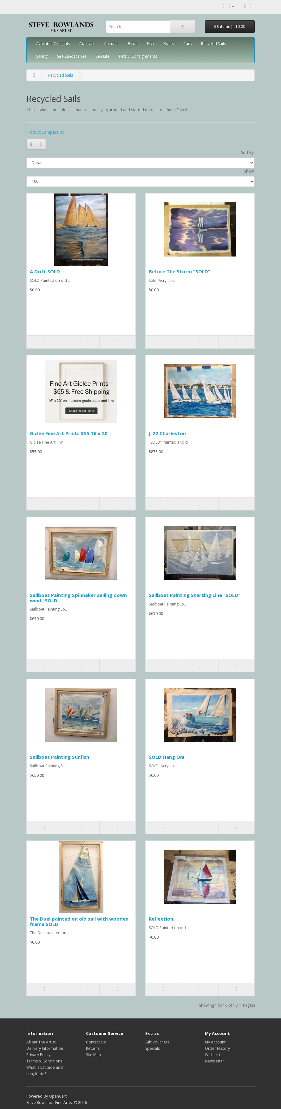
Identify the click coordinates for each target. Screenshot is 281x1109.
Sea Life (102, 56)
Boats (168, 43)
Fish (150, 43)
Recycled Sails (213, 43)
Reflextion (161, 919)
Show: (249, 171)
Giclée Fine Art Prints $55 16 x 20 (69, 433)
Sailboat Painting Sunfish (59, 757)
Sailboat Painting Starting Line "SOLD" (194, 595)
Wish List (212, 1054)
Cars (187, 43)
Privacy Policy (38, 1054)
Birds (132, 43)
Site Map (93, 1054)
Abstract (87, 43)
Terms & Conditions (44, 1061)
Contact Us (96, 1042)
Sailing (42, 56)
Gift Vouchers (157, 1042)
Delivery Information (44, 1048)
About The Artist (41, 1042)
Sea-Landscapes (71, 56)
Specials (152, 1048)
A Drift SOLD (45, 271)
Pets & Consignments (138, 56)
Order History (217, 1048)
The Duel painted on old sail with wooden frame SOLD (79, 921)
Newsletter (214, 1061)
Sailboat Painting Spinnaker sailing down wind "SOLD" (78, 598)
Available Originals (53, 43)
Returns (93, 1048)
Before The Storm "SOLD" (179, 271)
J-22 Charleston (167, 433)
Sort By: (248, 152)
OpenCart (58, 1096)
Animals (111, 43)
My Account (215, 1042)
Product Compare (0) (45, 132)
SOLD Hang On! (166, 757)
